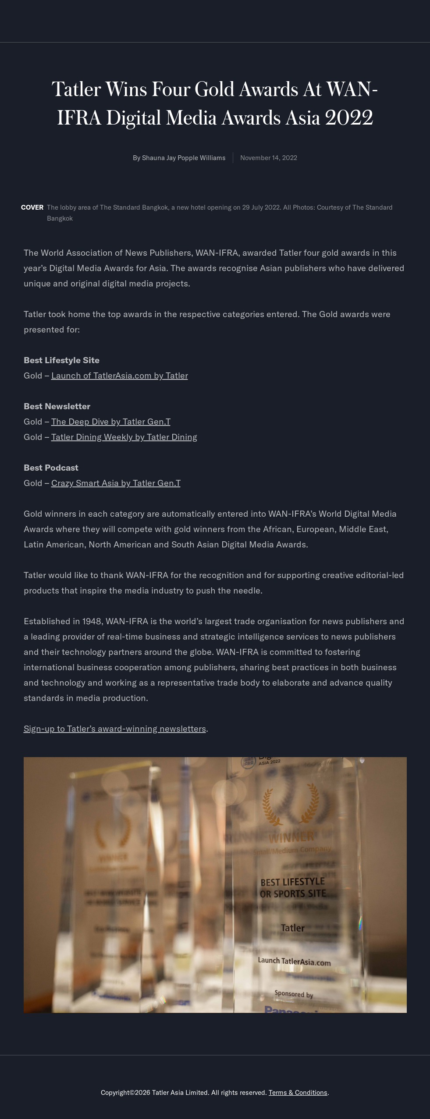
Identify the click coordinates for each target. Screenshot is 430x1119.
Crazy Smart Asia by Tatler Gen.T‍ (116, 482)
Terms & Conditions (298, 1092)
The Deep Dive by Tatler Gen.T (111, 421)
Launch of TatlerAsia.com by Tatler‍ (119, 375)
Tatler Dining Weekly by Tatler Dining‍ (124, 436)
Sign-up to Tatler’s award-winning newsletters (115, 728)
